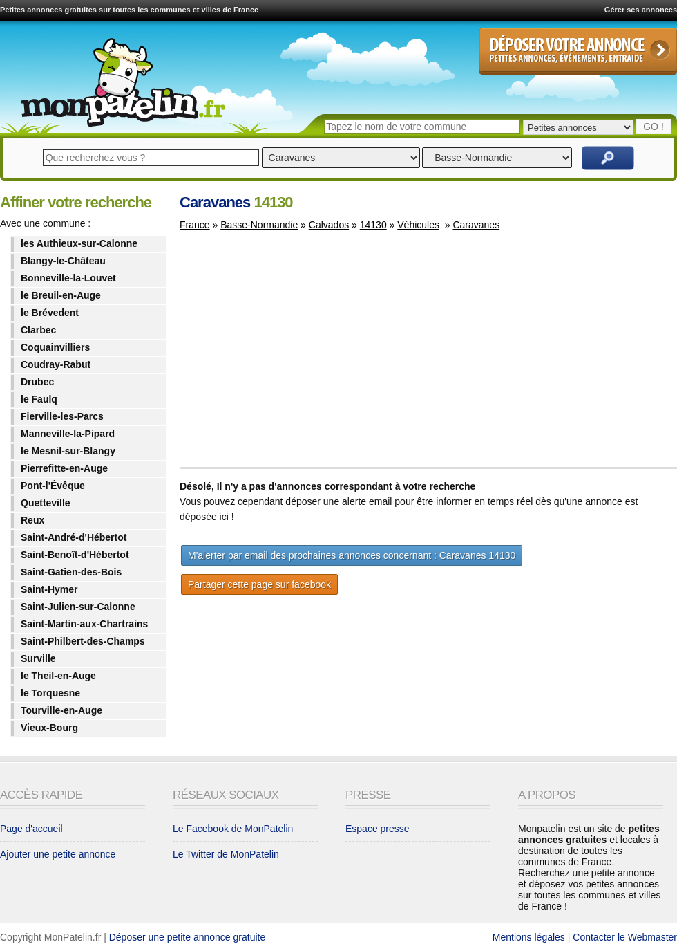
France (195, 224)
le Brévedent (50, 312)
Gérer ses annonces (640, 10)
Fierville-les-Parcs (62, 416)
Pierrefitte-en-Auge (64, 468)
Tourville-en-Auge (61, 710)
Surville (38, 658)
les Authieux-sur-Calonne (79, 243)
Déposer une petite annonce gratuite (187, 937)
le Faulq (39, 399)
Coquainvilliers (55, 347)
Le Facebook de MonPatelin (233, 828)
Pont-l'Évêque (53, 485)
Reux (32, 520)
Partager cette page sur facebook (259, 584)
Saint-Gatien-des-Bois (71, 572)
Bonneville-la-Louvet (68, 278)
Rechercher (608, 158)
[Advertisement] (296, 355)
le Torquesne (50, 693)
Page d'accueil (31, 828)
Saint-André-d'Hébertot (73, 537)
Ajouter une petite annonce (57, 854)
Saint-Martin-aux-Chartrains (84, 623)
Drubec (37, 381)
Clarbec (38, 329)
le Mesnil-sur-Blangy (68, 450)
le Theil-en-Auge (58, 675)
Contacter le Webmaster (625, 937)
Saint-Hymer (49, 589)
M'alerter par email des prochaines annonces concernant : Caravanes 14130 (351, 555)
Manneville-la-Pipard (68, 433)
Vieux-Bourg (49, 727)
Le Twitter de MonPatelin (226, 854)
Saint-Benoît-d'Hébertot (75, 554)
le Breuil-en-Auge (61, 295)
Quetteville (45, 502)
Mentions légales (529, 937)
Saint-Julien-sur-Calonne (78, 606)
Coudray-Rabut (55, 364)
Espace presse (377, 828)
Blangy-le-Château (63, 260)
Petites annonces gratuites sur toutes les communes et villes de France (129, 10)
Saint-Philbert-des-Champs (83, 641)
